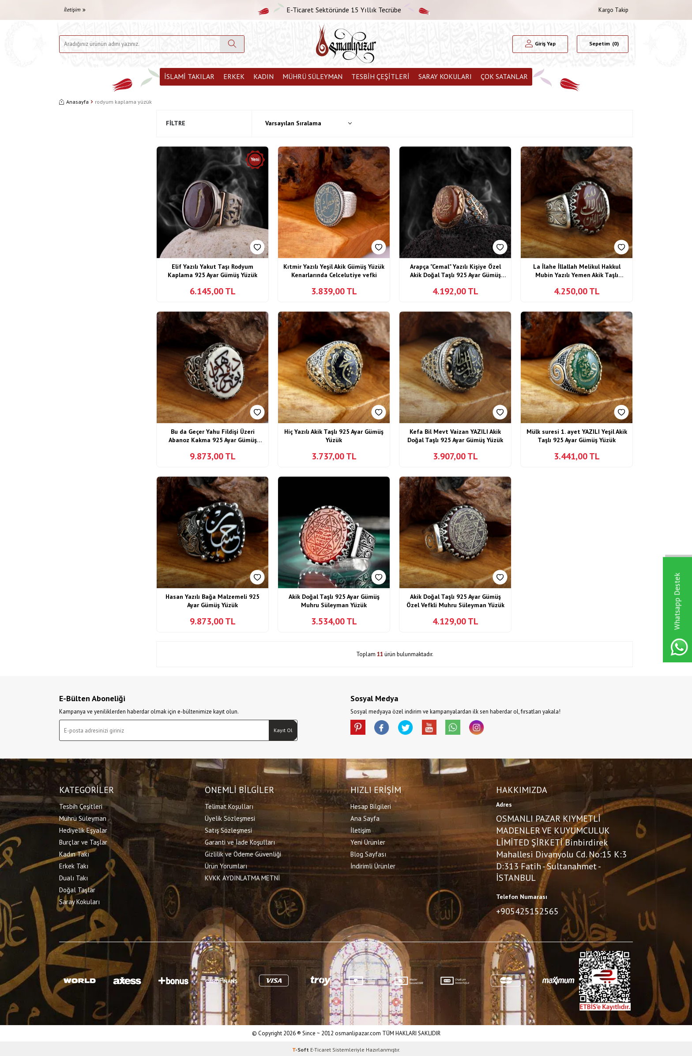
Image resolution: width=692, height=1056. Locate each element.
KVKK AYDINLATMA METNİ (242, 876)
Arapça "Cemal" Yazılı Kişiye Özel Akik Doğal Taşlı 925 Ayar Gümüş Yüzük (455, 271)
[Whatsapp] (465, 728)
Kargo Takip (613, 10)
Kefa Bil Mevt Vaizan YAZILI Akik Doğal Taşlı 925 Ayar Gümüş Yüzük (455, 436)
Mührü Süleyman (312, 76)
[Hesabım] (540, 44)
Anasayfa (74, 101)
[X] (412, 728)
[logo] (346, 44)
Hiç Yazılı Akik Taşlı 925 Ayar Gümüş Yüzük (334, 436)
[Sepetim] (602, 44)
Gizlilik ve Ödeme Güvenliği (243, 853)
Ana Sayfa (365, 817)
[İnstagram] (491, 728)
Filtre (175, 123)
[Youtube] (439, 728)
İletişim (75, 9)
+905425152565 (527, 910)
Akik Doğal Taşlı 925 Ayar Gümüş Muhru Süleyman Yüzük (334, 601)
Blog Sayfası (368, 853)
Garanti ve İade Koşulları (240, 841)
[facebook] (386, 728)
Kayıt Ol (283, 730)
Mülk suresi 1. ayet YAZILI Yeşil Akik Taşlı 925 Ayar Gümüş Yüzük (577, 436)
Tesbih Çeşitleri (380, 76)
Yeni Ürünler (367, 841)
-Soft (301, 1047)
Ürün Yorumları (226, 865)
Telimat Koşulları (229, 805)
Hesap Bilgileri (370, 805)
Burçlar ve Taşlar (83, 841)
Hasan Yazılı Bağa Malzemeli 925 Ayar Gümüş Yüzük (212, 601)
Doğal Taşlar (77, 888)
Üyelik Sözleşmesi (230, 817)
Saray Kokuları (445, 76)
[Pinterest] (359, 728)
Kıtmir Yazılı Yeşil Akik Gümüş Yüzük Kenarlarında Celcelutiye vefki (333, 271)
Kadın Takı (74, 853)
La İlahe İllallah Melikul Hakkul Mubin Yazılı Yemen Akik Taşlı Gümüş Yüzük (577, 271)
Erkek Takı (73, 865)
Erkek (233, 76)
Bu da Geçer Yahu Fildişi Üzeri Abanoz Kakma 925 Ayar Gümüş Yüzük (213, 436)
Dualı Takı (73, 876)
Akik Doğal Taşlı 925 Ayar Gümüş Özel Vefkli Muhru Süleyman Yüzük (455, 601)
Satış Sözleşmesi (228, 829)
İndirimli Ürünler (372, 865)
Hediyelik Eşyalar (83, 829)
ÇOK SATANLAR (504, 76)
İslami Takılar (189, 76)
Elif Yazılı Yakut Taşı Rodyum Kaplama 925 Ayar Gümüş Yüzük (212, 271)
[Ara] (232, 44)
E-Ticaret (320, 1047)
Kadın (263, 76)
